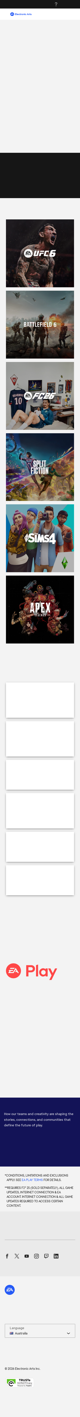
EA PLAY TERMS (32, 1202)
